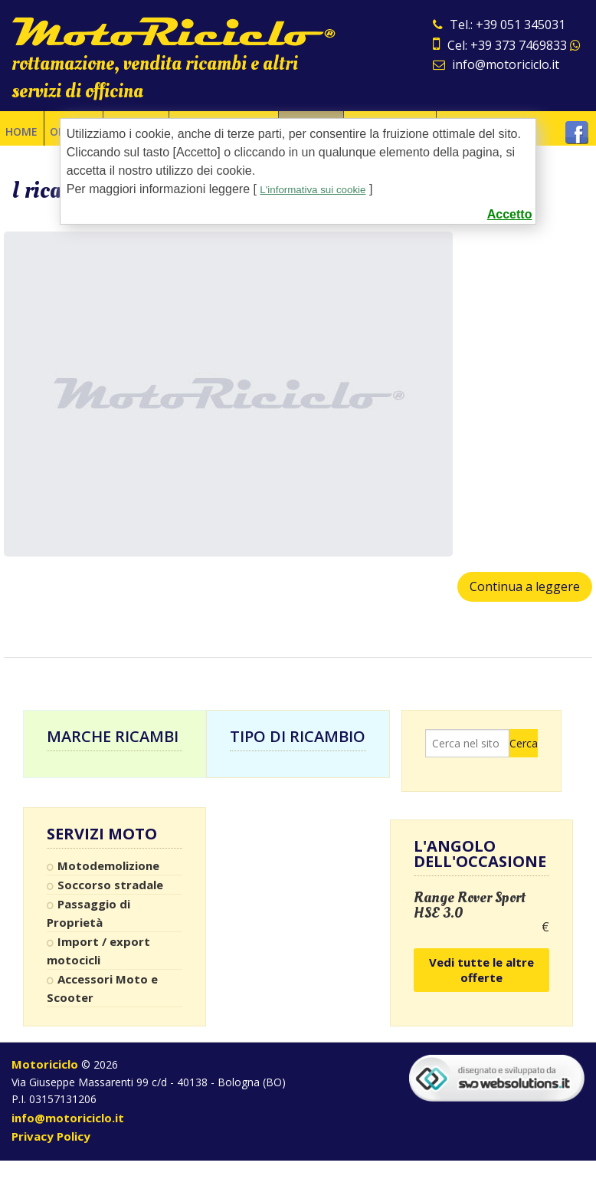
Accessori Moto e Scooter (102, 988)
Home (21, 128)
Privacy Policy (50, 1136)
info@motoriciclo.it (496, 64)
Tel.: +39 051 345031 (499, 24)
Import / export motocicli (98, 950)
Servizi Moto (102, 834)
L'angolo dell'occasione (480, 854)
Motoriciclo (44, 1064)
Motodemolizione (108, 865)
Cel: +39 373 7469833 (507, 45)
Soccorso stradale (110, 884)
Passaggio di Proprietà (88, 913)
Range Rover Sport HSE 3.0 (470, 905)
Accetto (509, 214)
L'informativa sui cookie (323, 188)
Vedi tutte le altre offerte (481, 969)
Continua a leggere (525, 586)
